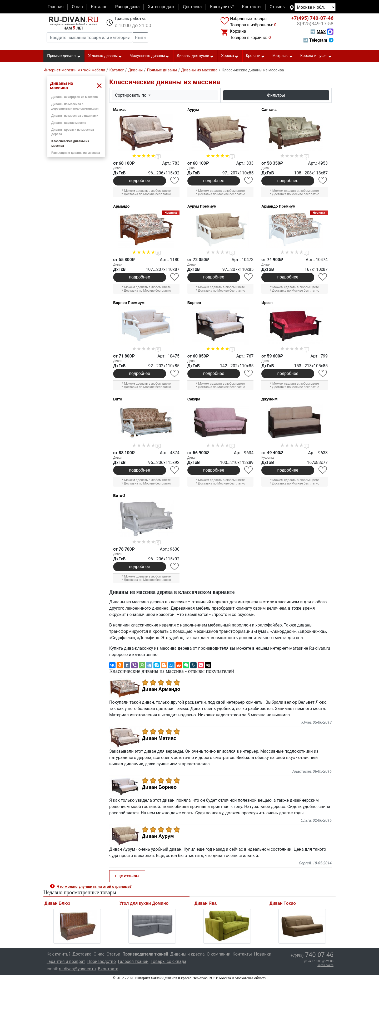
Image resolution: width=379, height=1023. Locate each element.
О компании (218, 954)
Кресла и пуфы (316, 55)
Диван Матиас (159, 738)
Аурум (193, 109)
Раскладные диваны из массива (75, 153)
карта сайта (325, 965)
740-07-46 (312, 18)
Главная (56, 6)
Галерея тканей (133, 961)
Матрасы (282, 55)
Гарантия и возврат (66, 961)
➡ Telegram (318, 40)
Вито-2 (119, 495)
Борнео (194, 303)
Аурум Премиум (202, 206)
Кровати (255, 55)
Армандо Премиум (278, 206)
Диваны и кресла (187, 954)
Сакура (193, 399)
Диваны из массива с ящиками (74, 116)
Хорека (229, 55)
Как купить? (222, 6)
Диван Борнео (159, 787)
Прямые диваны (64, 55)
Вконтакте (108, 968)
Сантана (268, 109)
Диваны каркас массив (68, 123)
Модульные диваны (149, 55)
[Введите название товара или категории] (90, 37)
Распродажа (127, 6)
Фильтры (276, 95)
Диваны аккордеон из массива (74, 97)
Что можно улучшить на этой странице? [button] (94, 886)
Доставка (192, 6)
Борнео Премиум (128, 303)
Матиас (120, 109)
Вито (117, 399)
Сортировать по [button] (131, 95)
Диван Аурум (158, 836)
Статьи (113, 954)
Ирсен (267, 303)
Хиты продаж (161, 6)
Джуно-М (269, 399)
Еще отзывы (127, 876)
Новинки (262, 954)
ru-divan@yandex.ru (77, 968)
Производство (101, 961)
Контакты (251, 6)
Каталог (99, 6)
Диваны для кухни (195, 55)
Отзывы (278, 6)
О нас (77, 6)
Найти (140, 37)
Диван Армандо (161, 689)
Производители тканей (145, 954)
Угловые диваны (105, 55)
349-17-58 (315, 24)
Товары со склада (168, 961)
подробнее (139, 180)
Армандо (121, 206)
